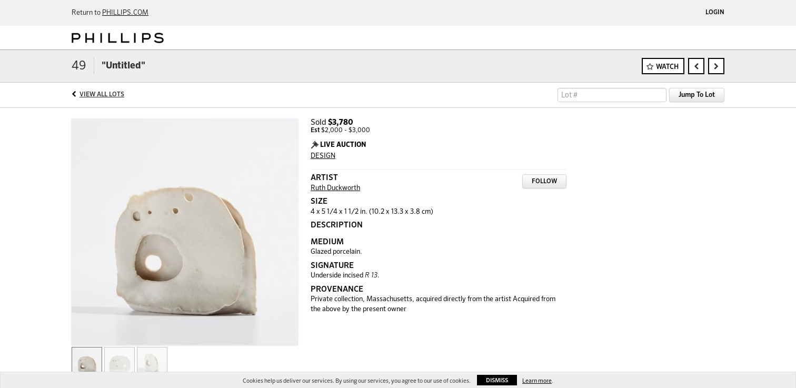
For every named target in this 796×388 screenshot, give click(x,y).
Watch (667, 67)
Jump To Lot (697, 95)
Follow (544, 181)
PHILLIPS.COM (125, 12)
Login (714, 12)
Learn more (537, 381)
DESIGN (323, 156)
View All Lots (101, 95)
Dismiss (497, 380)
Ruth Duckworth (335, 188)
